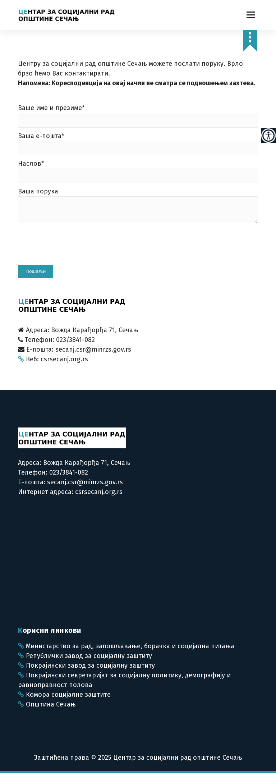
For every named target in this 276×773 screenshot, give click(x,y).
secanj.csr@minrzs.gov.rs (85, 482)
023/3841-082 (67, 472)
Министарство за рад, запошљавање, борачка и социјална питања (126, 646)
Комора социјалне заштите (64, 695)
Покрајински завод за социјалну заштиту (86, 665)
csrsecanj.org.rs (99, 492)
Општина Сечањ (47, 704)
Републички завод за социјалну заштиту (85, 656)
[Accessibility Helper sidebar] (268, 135)
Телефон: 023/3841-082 (56, 340)
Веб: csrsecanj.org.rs (53, 359)
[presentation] (72, 247)
